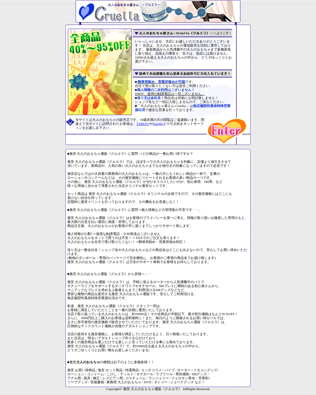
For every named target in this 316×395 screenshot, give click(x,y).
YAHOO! (142, 123)
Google (158, 123)
